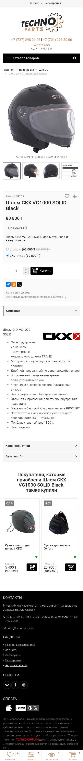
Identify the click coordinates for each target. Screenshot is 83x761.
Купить (45, 271)
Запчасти (11, 649)
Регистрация (52, 3)
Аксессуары (13, 655)
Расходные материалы (20, 644)
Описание (13, 311)
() (28, 249)
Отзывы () (14, 456)
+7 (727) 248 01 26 (25, 40)
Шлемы (44, 69)
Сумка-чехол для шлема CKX (17, 546)
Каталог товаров (23, 58)
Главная (8, 69)
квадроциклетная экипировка (32, 296)
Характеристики (18, 446)
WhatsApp (41, 45)
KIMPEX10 (59, 296)
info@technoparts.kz (20, 628)
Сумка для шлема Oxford (57, 546)
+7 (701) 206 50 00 (57, 40)
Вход (34, 3)
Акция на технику (16, 665)
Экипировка (26, 69)
